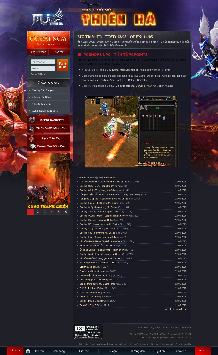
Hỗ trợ (48, 120)
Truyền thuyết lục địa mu (92, 271)
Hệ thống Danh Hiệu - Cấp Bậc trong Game (101, 241)
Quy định (159, 350)
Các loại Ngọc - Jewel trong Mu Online (98, 186)
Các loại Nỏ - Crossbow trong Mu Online (99, 224)
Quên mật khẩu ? (38, 74)
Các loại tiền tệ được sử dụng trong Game (100, 254)
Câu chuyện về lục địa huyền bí (95, 275)
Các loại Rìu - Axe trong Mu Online (97, 220)
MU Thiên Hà (48, 15)
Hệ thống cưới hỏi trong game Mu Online (100, 258)
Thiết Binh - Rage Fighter (92, 288)
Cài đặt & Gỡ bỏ (170, 327)
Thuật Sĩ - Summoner (90, 292)
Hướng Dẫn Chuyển (43, 90)
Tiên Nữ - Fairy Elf (89, 305)
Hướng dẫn (138, 350)
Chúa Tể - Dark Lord (90, 296)
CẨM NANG (48, 81)
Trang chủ (78, 41)
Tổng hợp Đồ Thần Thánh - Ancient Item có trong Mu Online (109, 194)
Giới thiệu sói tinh (88, 267)
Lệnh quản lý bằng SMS (45, 110)
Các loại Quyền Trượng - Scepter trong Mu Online (104, 215)
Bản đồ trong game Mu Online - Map (97, 284)
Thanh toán (185, 327)
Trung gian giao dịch (48, 128)
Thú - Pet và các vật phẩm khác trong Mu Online (103, 181)
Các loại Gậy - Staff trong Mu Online (97, 232)
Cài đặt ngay (48, 40)
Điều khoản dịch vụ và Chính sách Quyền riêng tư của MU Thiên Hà (160, 344)
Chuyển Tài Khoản (42, 97)
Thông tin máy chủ (48, 147)
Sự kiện (112, 350)
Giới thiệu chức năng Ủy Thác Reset (97, 245)
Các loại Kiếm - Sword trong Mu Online (99, 237)
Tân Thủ (39, 350)
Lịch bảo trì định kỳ (48, 138)
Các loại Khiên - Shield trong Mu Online (99, 203)
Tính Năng (59, 350)
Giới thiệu (142, 327)
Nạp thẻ (59, 52)
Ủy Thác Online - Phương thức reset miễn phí (102, 250)
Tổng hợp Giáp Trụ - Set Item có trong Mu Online (104, 198)
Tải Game (203, 350)
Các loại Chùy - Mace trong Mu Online (98, 207)
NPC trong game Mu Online (93, 279)
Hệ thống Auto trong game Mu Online (98, 262)
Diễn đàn (181, 350)
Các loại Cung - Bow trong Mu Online (98, 228)
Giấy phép (155, 327)
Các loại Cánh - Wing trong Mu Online (98, 190)
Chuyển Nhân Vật (41, 104)
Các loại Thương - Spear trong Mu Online (100, 211)
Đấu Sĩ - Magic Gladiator (92, 301)
